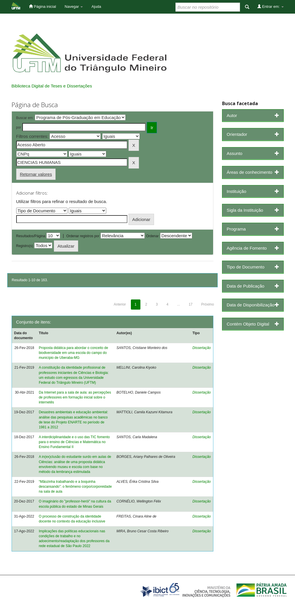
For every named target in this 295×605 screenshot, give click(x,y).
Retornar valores (36, 174)
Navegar (74, 6)
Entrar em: (270, 6)
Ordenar (152, 236)
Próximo (207, 304)
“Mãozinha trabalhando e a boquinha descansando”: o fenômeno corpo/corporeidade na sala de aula (75, 486)
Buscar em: (25, 118)
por (18, 127)
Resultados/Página (30, 236)
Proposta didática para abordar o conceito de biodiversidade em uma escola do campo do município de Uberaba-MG (73, 353)
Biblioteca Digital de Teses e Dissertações (52, 85)
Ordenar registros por (82, 236)
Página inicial (42, 6)
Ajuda (96, 6)
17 (191, 304)
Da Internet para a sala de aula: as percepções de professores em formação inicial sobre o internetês (75, 397)
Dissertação (202, 348)
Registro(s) (24, 246)
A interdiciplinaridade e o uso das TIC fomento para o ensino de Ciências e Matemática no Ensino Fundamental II (74, 442)
